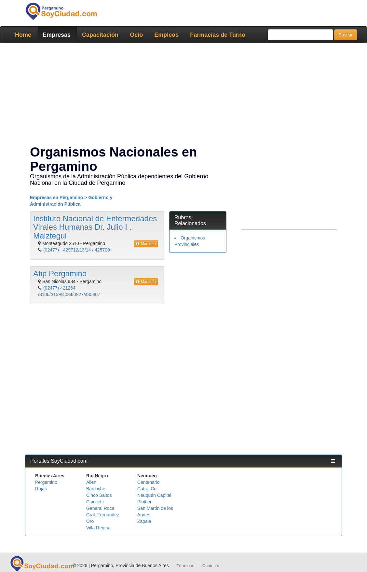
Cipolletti (95, 501)
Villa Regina (98, 527)
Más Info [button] (146, 243)
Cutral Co (146, 488)
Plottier (144, 501)
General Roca (100, 508)
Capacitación (100, 35)
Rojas (41, 488)
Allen (91, 482)
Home (23, 35)
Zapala (144, 521)
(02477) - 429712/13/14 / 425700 (76, 249)
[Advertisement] (183, 95)
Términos (185, 565)
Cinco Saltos (99, 495)
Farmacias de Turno (217, 35)
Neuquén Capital (154, 495)
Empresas (57, 35)
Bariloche (95, 488)
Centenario (148, 482)
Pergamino (46, 482)
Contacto (210, 565)
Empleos (166, 35)
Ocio (136, 35)
